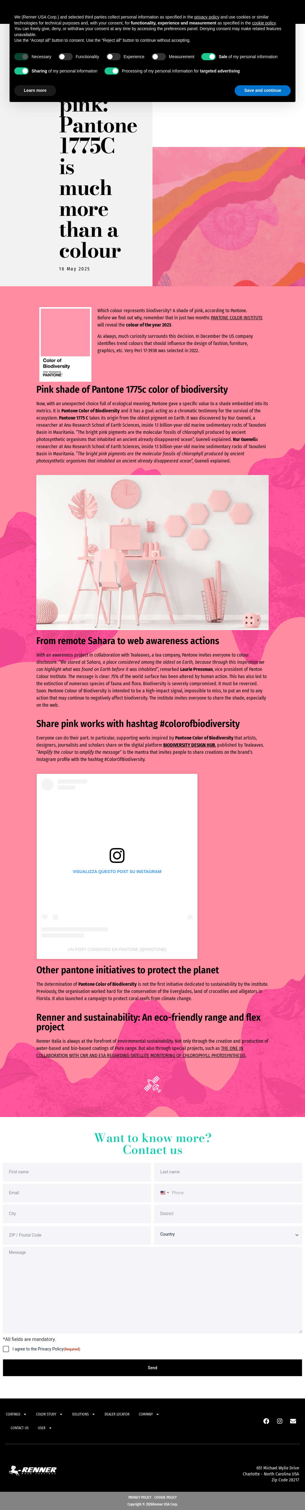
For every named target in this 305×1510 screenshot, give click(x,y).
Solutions (83, 1414)
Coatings (16, 1414)
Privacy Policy (139, 1497)
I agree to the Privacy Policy (46, 1349)
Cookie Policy (165, 1497)
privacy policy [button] (206, 17)
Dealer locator (117, 1414)
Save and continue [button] (262, 90)
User (45, 1428)
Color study (49, 1414)
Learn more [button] (35, 90)
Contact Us (20, 1428)
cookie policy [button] (264, 23)
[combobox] (164, 1192)
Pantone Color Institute (237, 318)
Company (149, 1414)
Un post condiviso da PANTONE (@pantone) (117, 949)
